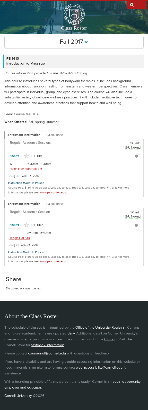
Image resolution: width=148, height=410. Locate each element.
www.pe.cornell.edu (53, 192)
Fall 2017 (74, 42)
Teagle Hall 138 (19, 238)
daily (71, 333)
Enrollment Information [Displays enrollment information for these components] (24, 135)
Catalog (110, 339)
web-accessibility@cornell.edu (99, 367)
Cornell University (18, 395)
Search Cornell (132, 4)
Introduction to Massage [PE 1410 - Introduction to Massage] (25, 63)
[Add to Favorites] (26, 156)
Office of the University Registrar (100, 327)
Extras (142, 4)
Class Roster (74, 28)
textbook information (47, 345)
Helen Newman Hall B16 (25, 169)
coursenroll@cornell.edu (47, 353)
